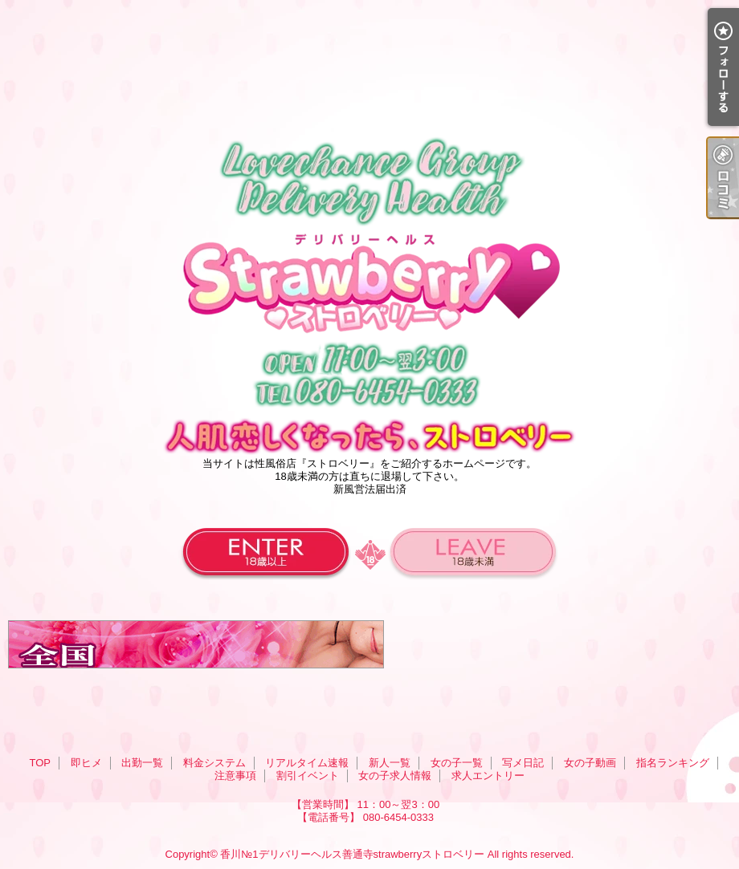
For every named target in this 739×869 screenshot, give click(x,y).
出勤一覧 (142, 763)
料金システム (214, 763)
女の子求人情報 (394, 776)
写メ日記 (523, 763)
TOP (40, 763)
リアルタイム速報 (307, 763)
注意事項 (235, 776)
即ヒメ (86, 763)
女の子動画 (590, 763)
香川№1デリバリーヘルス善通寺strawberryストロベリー (352, 854)
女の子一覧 (457, 763)
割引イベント (307, 776)
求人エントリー (488, 776)
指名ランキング (672, 763)
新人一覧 (389, 763)
